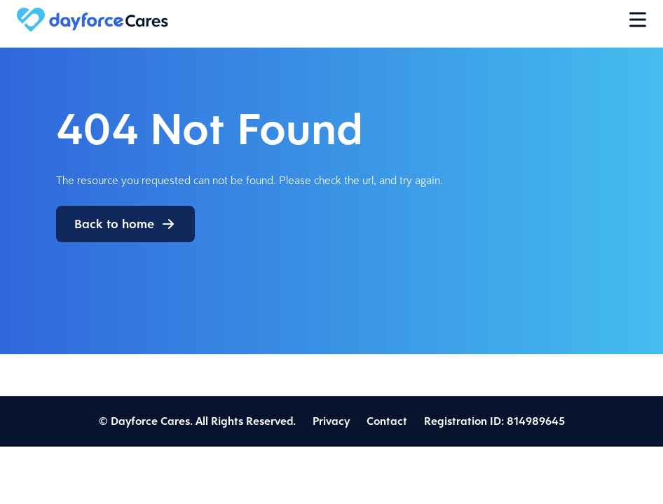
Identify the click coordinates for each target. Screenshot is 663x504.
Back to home (114, 224)
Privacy (331, 421)
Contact (387, 421)
